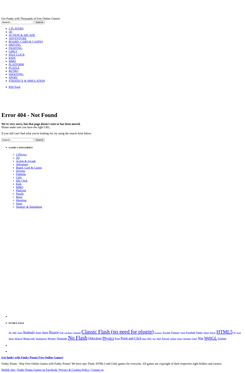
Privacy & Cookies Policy (74, 369)
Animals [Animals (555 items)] (29, 332)
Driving (20, 170)
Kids (18, 184)
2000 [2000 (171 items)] (14, 333)
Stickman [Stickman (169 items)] (187, 339)
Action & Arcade (26, 161)
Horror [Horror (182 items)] (213, 332)
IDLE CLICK (17, 54)
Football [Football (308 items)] (190, 332)
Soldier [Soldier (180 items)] (173, 338)
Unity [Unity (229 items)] (194, 338)
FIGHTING (15, 48)
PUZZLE (14, 67)
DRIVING (15, 44)
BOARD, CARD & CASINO (26, 41)
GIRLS (13, 51)
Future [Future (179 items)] (206, 332)
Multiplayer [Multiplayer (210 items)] (41, 338)
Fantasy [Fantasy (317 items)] (175, 332)
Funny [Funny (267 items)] (199, 332)
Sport (19, 203)
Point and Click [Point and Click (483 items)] (131, 338)
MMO (12, 61)
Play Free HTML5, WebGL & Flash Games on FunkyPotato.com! (63, 9)
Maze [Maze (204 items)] (11, 338)
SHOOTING (16, 74)
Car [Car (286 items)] (62, 332)
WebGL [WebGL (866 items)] (210, 338)
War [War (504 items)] (201, 338)
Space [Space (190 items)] (179, 338)
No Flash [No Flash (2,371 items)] (77, 338)
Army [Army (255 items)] (38, 332)
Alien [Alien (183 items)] (19, 332)
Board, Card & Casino (29, 167)
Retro (19, 197)
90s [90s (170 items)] (10, 333)
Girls (19, 177)
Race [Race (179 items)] (144, 338)
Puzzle (20, 193)
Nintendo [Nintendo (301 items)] (62, 338)
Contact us (97, 369)
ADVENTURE (17, 38)
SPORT (13, 77)
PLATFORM (16, 64)
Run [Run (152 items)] (154, 339)
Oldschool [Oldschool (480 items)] (95, 338)
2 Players (21, 154)
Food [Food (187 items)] (183, 332)
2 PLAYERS (16, 28)
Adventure (22, 164)
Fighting (21, 174)
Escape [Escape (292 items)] (167, 332)
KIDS (12, 57)
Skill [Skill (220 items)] (159, 338)
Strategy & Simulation (29, 206)
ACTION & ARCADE (22, 35)
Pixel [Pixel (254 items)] (117, 338)
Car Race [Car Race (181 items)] (68, 332)
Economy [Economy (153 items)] (158, 333)
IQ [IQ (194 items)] (234, 332)
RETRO (13, 71)
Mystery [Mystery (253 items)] (52, 338)
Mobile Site (8, 369)
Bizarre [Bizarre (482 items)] (54, 332)
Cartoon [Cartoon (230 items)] (77, 332)
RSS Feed (14, 86)
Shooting (21, 200)
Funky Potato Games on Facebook (37, 369)
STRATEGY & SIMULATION (27, 80)
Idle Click (22, 180)
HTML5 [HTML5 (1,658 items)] (224, 332)
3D (10, 31)
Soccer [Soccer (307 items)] (165, 338)
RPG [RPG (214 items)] (149, 338)
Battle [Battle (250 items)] (45, 332)
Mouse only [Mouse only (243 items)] (29, 338)
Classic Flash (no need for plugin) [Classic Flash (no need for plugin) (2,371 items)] (118, 332)
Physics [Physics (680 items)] (108, 338)
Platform (21, 190)
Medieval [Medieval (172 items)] (18, 339)
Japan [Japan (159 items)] (238, 333)
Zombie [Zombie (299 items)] (222, 338)
